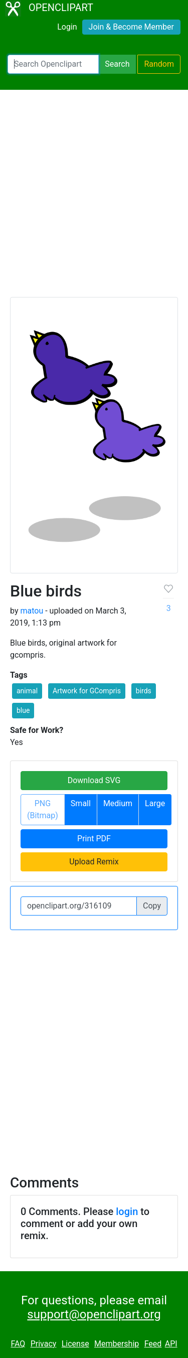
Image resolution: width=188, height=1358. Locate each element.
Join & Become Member (131, 27)
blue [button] (23, 710)
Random (159, 64)
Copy (152, 906)
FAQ (18, 1343)
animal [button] (27, 691)
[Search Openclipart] (53, 64)
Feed (153, 1343)
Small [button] (81, 803)
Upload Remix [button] (93, 861)
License (75, 1343)
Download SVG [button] (94, 780)
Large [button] (155, 803)
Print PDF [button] (94, 838)
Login (67, 27)
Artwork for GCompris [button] (87, 691)
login (127, 1211)
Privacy (44, 1343)
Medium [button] (117, 803)
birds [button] (143, 691)
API (171, 1343)
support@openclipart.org (93, 1314)
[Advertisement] (94, 198)
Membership (116, 1343)
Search (117, 64)
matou (31, 611)
